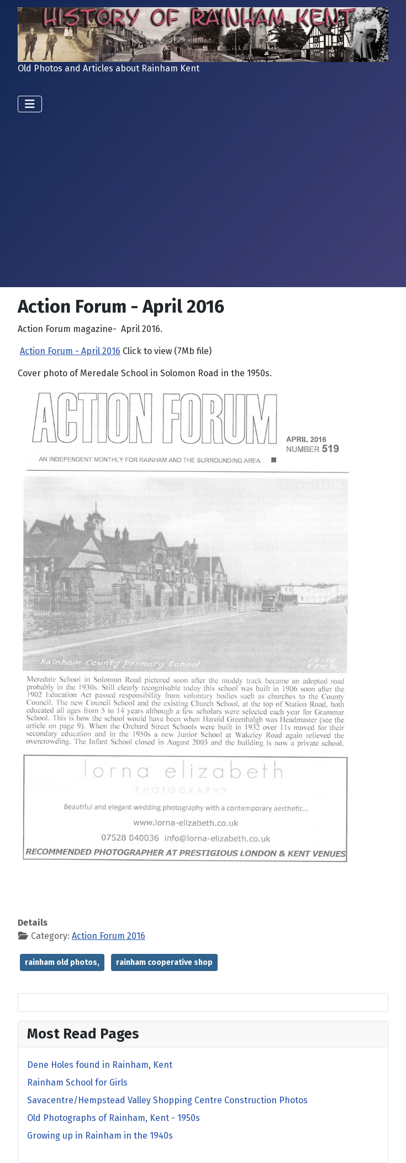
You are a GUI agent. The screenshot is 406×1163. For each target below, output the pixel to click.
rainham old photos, (62, 962)
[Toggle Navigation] (30, 104)
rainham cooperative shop (164, 962)
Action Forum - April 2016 (70, 351)
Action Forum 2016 (108, 936)
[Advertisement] (203, 195)
